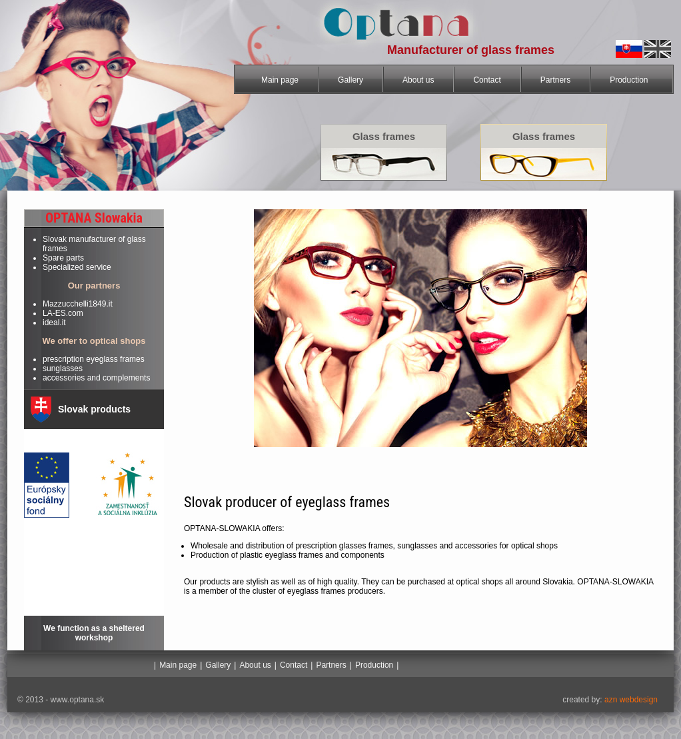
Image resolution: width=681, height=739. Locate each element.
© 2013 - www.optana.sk (60, 699)
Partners (555, 80)
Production (629, 80)
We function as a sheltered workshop (94, 633)
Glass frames (383, 136)
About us (418, 80)
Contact (486, 80)
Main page (280, 80)
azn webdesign (630, 699)
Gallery (350, 80)
